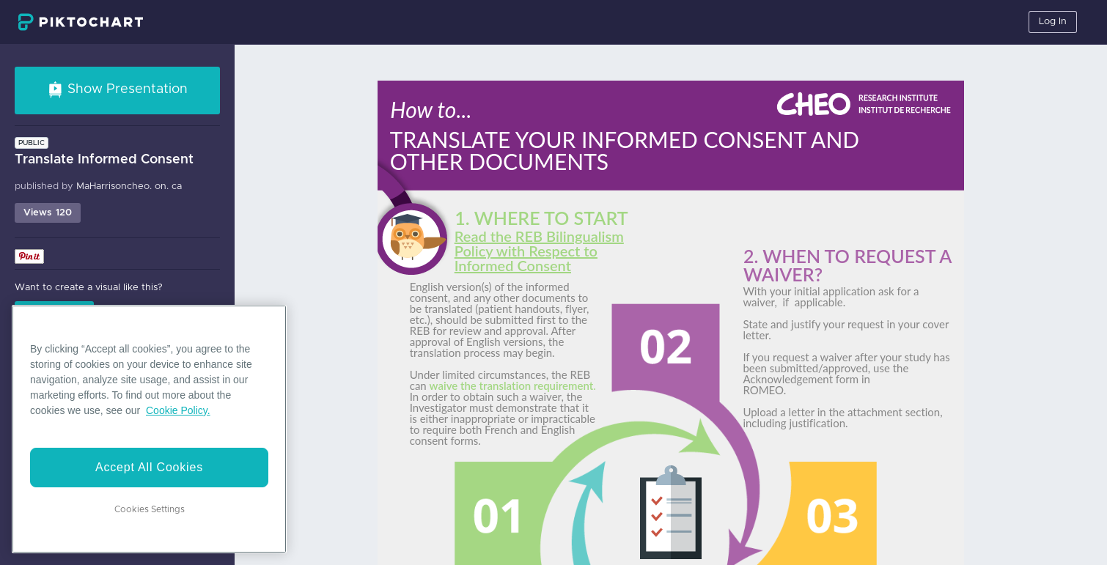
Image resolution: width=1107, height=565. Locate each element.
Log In (1053, 21)
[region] (149, 429)
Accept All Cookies (149, 467)
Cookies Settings (149, 509)
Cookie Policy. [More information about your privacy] (178, 410)
